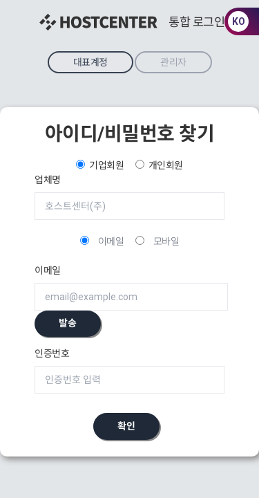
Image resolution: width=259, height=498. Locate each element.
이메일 (111, 241)
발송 (68, 323)
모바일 (166, 241)
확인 (126, 426)
